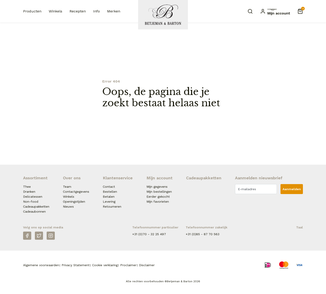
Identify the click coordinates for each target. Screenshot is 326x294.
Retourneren (112, 206)
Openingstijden (74, 201)
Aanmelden (292, 189)
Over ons (72, 177)
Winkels (55, 11)
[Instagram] (51, 236)
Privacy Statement (76, 265)
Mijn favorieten (157, 201)
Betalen (109, 196)
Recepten (78, 11)
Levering (109, 201)
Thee (27, 186)
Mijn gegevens (157, 186)
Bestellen (110, 191)
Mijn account (159, 177)
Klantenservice (118, 177)
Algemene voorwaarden (41, 265)
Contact (109, 186)
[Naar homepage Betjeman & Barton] (163, 14)
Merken (113, 11)
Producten (32, 11)
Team (67, 186)
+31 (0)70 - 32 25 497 (149, 234)
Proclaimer (128, 265)
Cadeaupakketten (36, 206)
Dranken (29, 191)
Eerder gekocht (158, 196)
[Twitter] (39, 236)
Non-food (30, 201)
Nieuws (68, 206)
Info (96, 11)
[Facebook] (27, 236)
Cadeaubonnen (34, 211)
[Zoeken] (250, 11)
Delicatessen (32, 196)
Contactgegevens (76, 191)
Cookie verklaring (105, 265)
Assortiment (35, 177)
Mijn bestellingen (159, 191)
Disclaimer (147, 265)
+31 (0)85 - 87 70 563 (202, 234)
